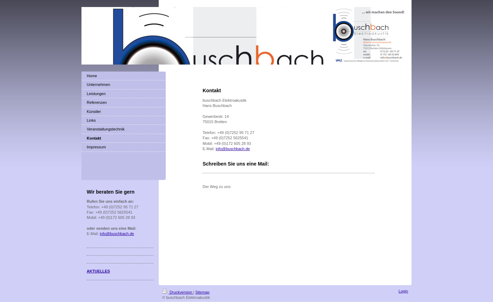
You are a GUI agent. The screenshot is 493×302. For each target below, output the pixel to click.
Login (403, 291)
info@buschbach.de (233, 149)
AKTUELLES (98, 271)
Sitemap (202, 292)
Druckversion (177, 292)
